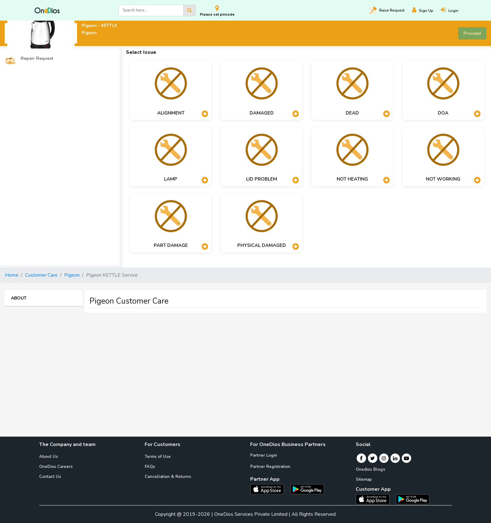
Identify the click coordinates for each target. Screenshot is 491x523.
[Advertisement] (245, 361)
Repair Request (29, 58)
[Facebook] (361, 458)
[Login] (453, 10)
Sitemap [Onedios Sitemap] (364, 479)
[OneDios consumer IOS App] (375, 498)
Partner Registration (270, 466)
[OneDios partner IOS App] (269, 488)
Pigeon (72, 275)
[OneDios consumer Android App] (413, 498)
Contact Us (50, 476)
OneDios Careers (56, 466)
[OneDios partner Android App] (307, 488)
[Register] (426, 10)
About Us (48, 456)
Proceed (472, 33)
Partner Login (263, 455)
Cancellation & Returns (168, 476)
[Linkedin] (395, 458)
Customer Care (41, 275)
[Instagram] (384, 458)
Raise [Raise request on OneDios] (387, 10)
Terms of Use (158, 456)
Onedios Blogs (370, 469)
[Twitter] (372, 458)
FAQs (150, 466)
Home (11, 275)
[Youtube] (406, 458)
